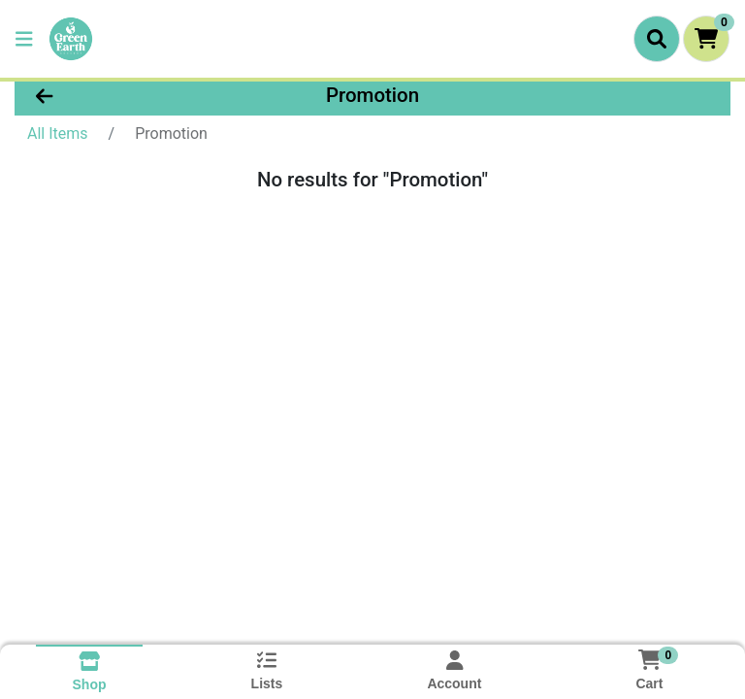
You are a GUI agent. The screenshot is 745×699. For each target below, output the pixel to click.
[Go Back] (116, 95)
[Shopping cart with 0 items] (706, 39)
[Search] (656, 38)
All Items (57, 133)
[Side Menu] (24, 39)
